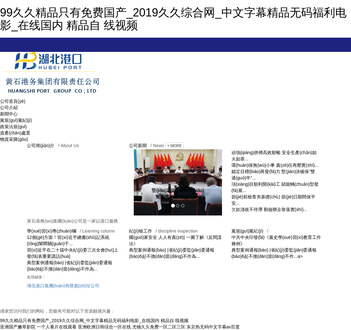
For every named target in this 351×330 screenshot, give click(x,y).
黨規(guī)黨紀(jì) (16, 120)
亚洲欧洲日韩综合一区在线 (104, 326)
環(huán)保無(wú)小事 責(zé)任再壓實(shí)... (274, 165)
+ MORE (174, 146)
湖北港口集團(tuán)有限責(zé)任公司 (63, 285)
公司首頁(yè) (12, 101)
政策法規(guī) (13, 126)
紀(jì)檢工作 (140, 230)
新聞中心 (9, 113)
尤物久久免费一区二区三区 (158, 326)
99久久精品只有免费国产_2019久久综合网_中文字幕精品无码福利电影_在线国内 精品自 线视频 (173, 19)
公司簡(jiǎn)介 (40, 145)
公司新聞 (138, 145)
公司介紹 (9, 107)
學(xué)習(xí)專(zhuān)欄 (51, 230)
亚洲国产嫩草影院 (17, 326)
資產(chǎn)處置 (15, 132)
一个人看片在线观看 (57, 326)
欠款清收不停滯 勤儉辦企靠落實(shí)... (269, 209)
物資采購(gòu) (14, 139)
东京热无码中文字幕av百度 (213, 326)
